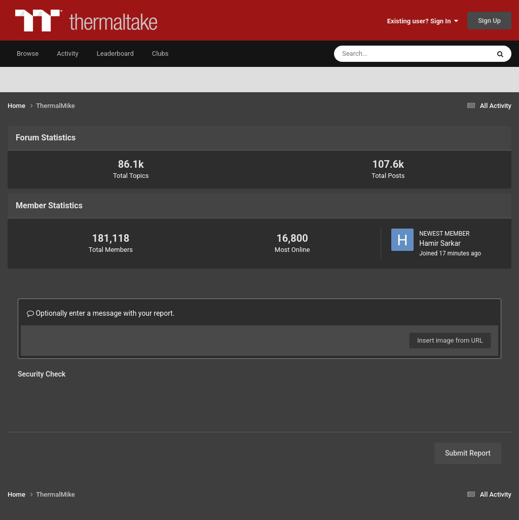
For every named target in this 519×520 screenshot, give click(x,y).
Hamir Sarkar (440, 243)
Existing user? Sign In (422, 21)
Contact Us (268, 483)
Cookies (308, 483)
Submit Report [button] (468, 414)
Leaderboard (115, 53)
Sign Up (489, 20)
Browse (28, 53)
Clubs (160, 53)
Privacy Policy (220, 483)
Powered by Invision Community (259, 505)
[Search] (381, 54)
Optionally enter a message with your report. (101, 313)
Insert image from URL (450, 340)
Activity (68, 53)
